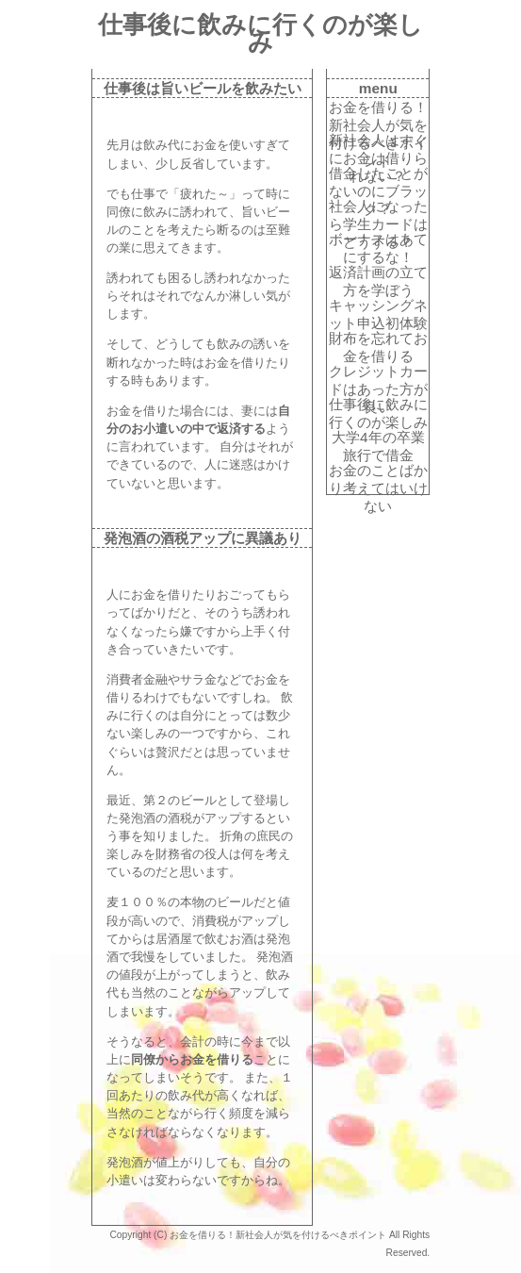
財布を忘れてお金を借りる (378, 339)
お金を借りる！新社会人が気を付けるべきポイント (378, 108)
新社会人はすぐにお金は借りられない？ (378, 141)
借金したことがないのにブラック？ (378, 174)
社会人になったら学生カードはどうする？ (378, 207)
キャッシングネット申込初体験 (378, 306)
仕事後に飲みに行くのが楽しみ (378, 405)
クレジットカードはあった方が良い (378, 372)
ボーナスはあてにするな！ (378, 240)
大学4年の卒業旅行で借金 (378, 438)
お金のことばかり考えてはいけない (378, 471)
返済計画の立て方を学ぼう (378, 273)
